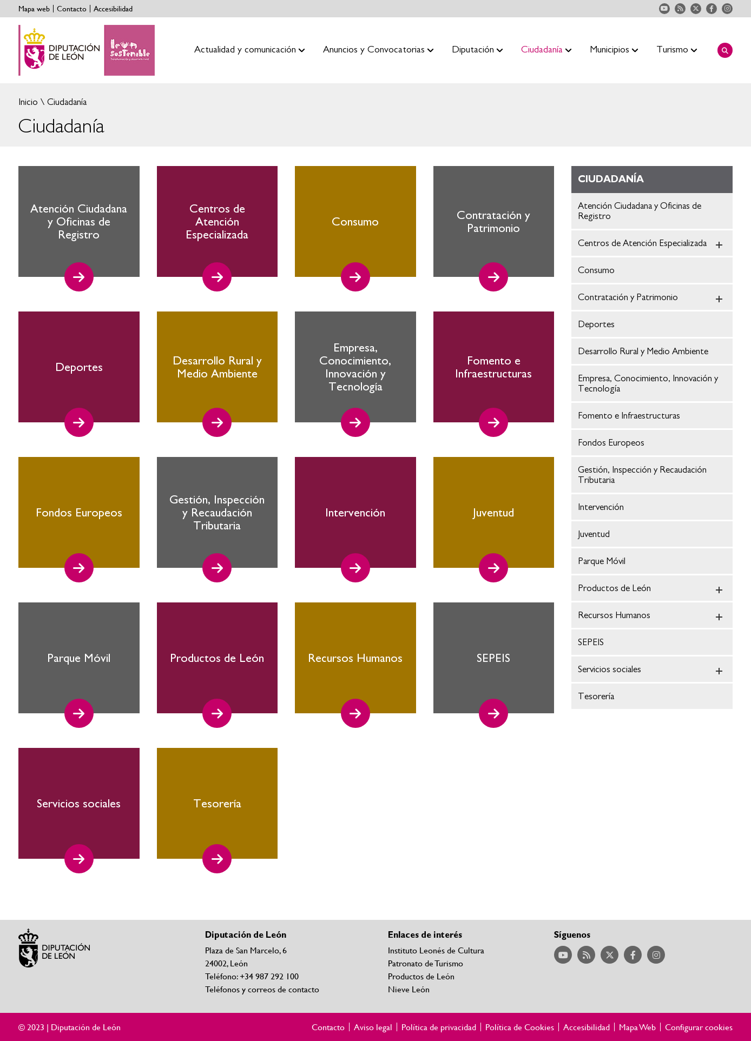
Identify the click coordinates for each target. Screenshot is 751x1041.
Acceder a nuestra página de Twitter (695, 8)
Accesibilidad (113, 8)
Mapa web (34, 8)
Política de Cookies (519, 1027)
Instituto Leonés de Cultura (436, 950)
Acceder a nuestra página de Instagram (727, 8)
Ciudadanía (66, 102)
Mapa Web (637, 1027)
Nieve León (409, 989)
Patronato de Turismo (425, 963)
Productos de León (421, 976)
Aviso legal (373, 1027)
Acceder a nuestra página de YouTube (664, 8)
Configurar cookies (699, 1027)
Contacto (72, 8)
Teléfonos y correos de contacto (262, 989)
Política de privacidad (438, 1027)
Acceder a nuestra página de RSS (680, 8)
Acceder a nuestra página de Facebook (711, 8)
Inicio (28, 102)
